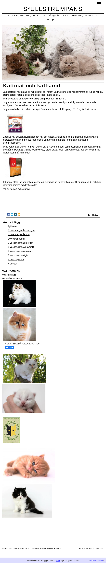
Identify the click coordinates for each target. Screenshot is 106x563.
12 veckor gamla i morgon (21, 230)
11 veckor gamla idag (19, 234)
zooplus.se (27, 98)
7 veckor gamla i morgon (20, 251)
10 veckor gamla (16, 238)
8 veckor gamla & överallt (21, 247)
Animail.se (51, 182)
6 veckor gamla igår (18, 255)
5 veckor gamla (16, 259)
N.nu (58, 560)
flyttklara (12, 226)
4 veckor (12, 263)
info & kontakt (96, 560)
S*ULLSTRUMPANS (53, 9)
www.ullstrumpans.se (12, 278)
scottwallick (96, 548)
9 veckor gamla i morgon (20, 243)
